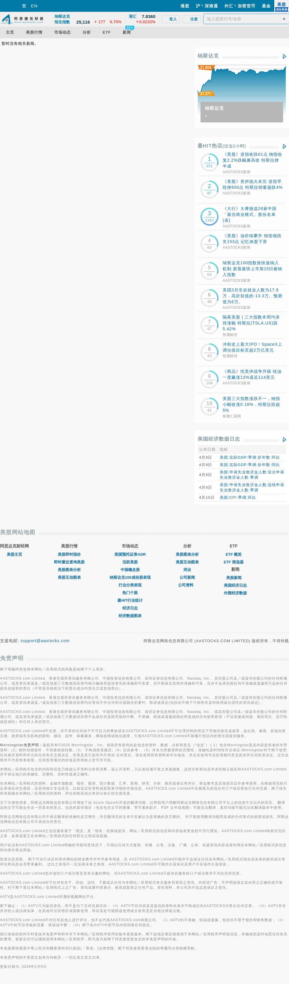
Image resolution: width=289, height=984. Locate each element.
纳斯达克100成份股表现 (130, 577)
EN (34, 5)
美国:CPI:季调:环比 (238, 497)
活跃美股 (130, 562)
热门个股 (130, 593)
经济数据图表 (130, 616)
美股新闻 (235, 577)
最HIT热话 (222, 146)
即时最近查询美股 (69, 562)
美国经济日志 (235, 585)
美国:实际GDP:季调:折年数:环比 (250, 457)
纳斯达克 (208, 56)
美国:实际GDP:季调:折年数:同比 (250, 465)
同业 (187, 570)
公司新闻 (187, 577)
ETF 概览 (234, 554)
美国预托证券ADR (130, 554)
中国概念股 (130, 570)
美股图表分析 (69, 570)
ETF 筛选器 (234, 562)
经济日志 (130, 608)
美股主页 (14, 554)
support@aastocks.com (45, 640)
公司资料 (187, 585)
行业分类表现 (130, 585)
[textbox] (246, 19)
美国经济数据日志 (219, 439)
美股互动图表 (69, 577)
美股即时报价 (69, 554)
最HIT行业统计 (130, 600)
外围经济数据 (235, 593)
